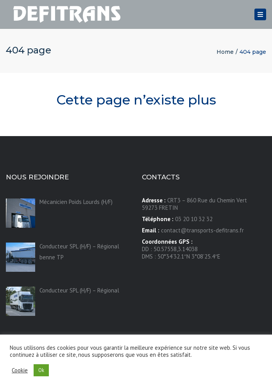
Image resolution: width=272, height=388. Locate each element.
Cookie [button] (20, 370)
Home (225, 51)
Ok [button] (41, 370)
